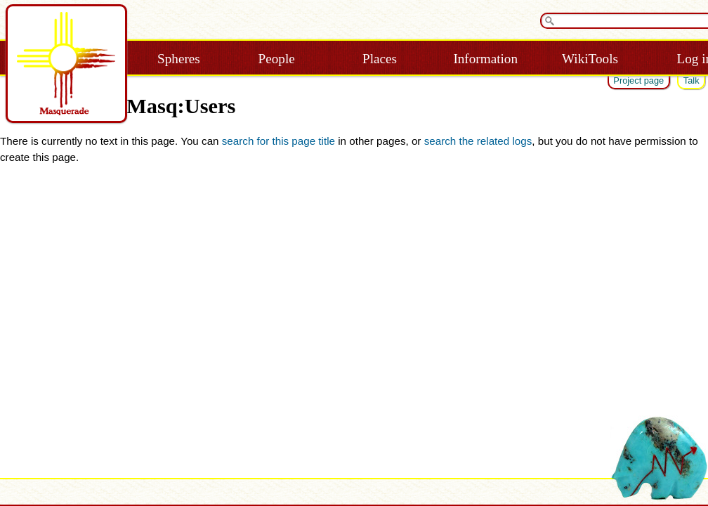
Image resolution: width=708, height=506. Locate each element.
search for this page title (278, 141)
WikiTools (590, 58)
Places (379, 58)
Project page (638, 80)
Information (485, 58)
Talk (691, 80)
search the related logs (478, 141)
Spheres (178, 58)
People (276, 58)
